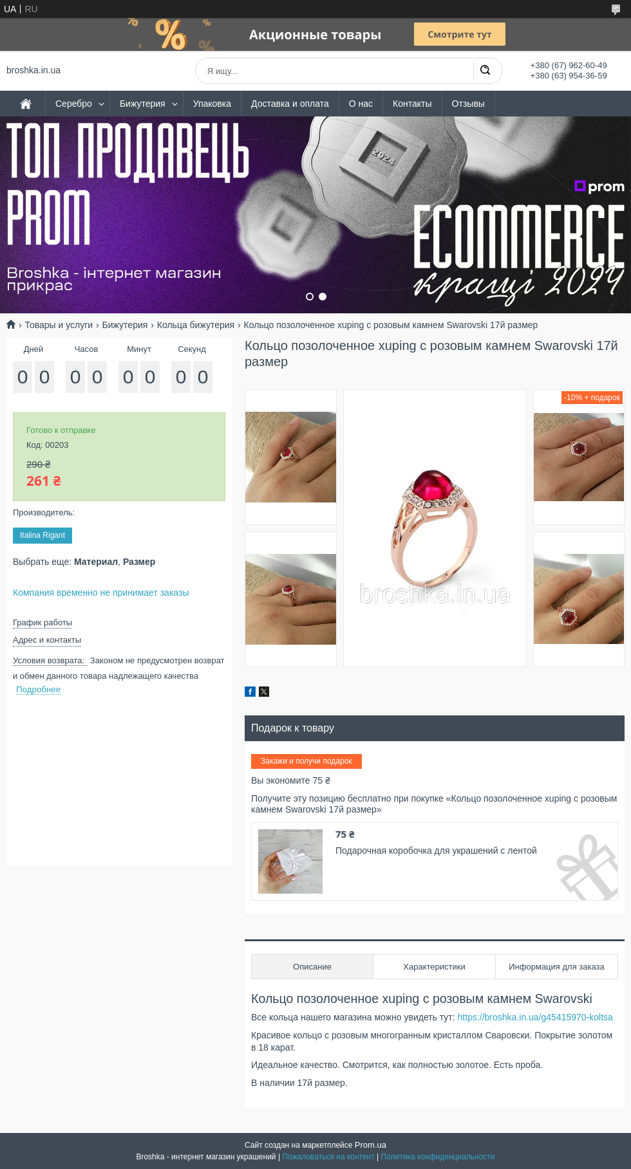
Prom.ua (370, 1145)
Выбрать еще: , (84, 562)
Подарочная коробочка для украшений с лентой (436, 850)
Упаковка (212, 103)
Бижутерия (142, 103)
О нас (361, 103)
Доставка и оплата (290, 103)
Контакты (412, 103)
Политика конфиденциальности (438, 1156)
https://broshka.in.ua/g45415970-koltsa (535, 1017)
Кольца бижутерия (195, 325)
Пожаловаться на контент (328, 1156)
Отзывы (468, 103)
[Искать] (484, 71)
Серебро (73, 103)
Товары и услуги (58, 325)
